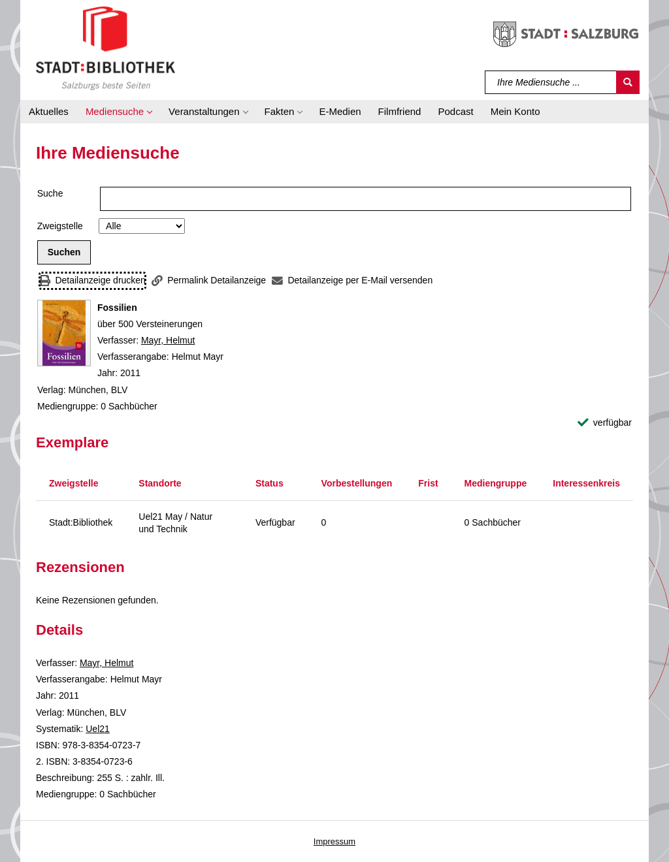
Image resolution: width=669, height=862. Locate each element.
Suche (50, 193)
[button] (118, 111)
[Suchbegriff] (551, 82)
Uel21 (98, 729)
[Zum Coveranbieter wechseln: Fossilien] (64, 333)
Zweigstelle (60, 226)
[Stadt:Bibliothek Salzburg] (105, 47)
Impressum (334, 841)
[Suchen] (628, 82)
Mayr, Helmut (168, 340)
